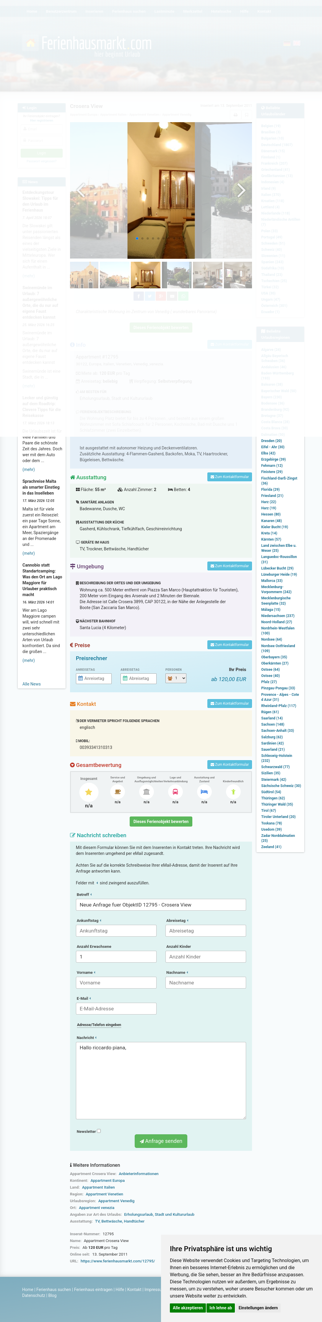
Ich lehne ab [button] (220, 1307)
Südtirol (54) (271, 792)
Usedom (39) (271, 829)
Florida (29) (270, 489)
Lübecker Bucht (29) (277, 568)
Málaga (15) (270, 610)
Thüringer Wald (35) (277, 804)
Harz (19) (268, 508)
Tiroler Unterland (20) (278, 817)
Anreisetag (85, 669)
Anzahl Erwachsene (94, 946)
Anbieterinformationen (138, 1174)
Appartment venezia (96, 1207)
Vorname (86, 972)
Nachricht (87, 1037)
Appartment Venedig (116, 1201)
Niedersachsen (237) (278, 616)
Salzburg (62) (272, 737)
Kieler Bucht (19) (274, 527)
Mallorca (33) (271, 581)
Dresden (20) (271, 441)
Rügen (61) (270, 712)
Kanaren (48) (271, 521)
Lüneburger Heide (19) (279, 574)
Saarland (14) (272, 718)
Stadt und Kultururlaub (174, 1214)
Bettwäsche (111, 1221)
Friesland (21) (272, 496)
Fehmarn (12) (272, 466)
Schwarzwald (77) (275, 767)
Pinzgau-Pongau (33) (278, 688)
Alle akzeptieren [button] (188, 1307)
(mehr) (28, 469)
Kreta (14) (269, 533)
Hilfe (120, 1289)
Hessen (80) (271, 514)
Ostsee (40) (270, 676)
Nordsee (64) (271, 639)
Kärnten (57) (271, 539)
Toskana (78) (271, 823)
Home (27, 1289)
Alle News (31, 684)
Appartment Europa (107, 1180)
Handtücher (134, 1221)
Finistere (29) (271, 472)
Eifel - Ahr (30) (272, 447)
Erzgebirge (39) (273, 459)
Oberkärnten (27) (274, 663)
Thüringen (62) (273, 798)
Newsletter (89, 1131)
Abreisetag (130, 669)
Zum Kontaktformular (230, 477)
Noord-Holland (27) (276, 622)
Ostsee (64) (270, 669)
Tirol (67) (268, 811)
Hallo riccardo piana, (161, 1080)
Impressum (154, 1289)
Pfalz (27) (269, 682)
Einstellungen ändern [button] (258, 1307)
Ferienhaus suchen (53, 1289)
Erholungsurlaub (138, 1214)
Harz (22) (268, 502)
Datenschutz (33, 1295)
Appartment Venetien (104, 1194)
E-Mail (84, 998)
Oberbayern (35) (274, 657)
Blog (52, 1295)
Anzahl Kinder (178, 946)
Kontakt (134, 1289)
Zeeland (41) (271, 847)
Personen (173, 669)
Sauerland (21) (273, 749)
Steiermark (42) (273, 780)
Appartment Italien (98, 1187)
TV (97, 1221)
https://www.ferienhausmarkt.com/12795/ (118, 1261)
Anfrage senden (161, 1141)
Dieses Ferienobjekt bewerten (161, 821)
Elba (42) (268, 453)
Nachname (177, 972)
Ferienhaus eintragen (93, 1289)
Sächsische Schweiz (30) (281, 786)
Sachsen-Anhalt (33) (277, 731)
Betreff (84, 894)
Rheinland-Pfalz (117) (278, 706)
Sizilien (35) (270, 773)
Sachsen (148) (272, 724)
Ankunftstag (89, 920)
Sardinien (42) (272, 743)
